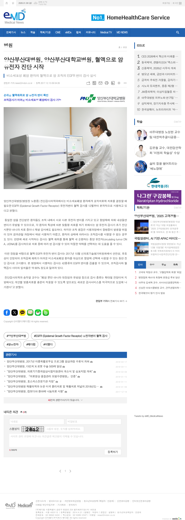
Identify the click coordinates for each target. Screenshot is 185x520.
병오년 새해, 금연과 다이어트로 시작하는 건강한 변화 (159, 74)
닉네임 (14, 421)
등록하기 (113, 452)
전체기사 (11, 32)
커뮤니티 (90, 32)
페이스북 (7, 312)
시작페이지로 (7, 3)
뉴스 (23, 32)
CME (57, 32)
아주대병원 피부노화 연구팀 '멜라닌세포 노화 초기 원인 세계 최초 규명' (159, 98)
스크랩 (113, 83)
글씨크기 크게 (119, 83)
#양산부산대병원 (16, 336)
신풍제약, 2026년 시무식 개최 (158, 68)
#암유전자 (12, 344)
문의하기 (73, 505)
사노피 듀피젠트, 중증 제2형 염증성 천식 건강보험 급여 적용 (159, 86)
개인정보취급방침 (72, 501)
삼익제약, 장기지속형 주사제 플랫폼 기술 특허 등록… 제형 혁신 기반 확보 (159, 103)
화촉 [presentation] (175, 264)
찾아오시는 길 (55, 501)
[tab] (140, 265)
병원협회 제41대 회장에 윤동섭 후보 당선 (159, 277)
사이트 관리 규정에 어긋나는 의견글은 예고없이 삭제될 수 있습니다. (47, 436)
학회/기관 (45, 32)
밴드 (46, 312)
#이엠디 (48, 344)
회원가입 (166, 3)
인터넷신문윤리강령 (141, 501)
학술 (32, 32)
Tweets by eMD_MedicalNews (148, 416)
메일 (100, 83)
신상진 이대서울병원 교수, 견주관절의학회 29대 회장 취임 (160, 287)
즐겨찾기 (13, 3)
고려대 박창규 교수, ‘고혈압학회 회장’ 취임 (160, 272)
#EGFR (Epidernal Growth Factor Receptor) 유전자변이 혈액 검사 (70, 336)
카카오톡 (22, 312)
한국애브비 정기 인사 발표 (152, 293)
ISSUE (141, 45)
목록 (94, 83)
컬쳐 (78, 32)
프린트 (106, 83)
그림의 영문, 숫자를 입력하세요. (63, 429)
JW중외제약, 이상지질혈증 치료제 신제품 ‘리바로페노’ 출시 (159, 92)
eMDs (68, 32)
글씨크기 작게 (125, 83)
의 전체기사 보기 (110, 301)
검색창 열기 (177, 32)
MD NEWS (122, 32)
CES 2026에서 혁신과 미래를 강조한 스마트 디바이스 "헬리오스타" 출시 (159, 56)
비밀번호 (72, 421)
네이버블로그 (30, 312)
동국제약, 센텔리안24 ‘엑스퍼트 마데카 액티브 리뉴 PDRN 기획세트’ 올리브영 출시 (159, 62)
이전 (60, 471)
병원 (125, 47)
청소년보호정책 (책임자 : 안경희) (99, 501)
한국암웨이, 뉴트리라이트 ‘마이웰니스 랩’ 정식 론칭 (159, 109)
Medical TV (106, 32)
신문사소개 (41, 501)
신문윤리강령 (123, 501)
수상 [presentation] (152, 264)
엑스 (14, 312)
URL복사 (88, 83)
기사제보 (61, 505)
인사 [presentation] (140, 264)
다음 (70, 471)
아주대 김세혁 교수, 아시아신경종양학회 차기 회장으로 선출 (160, 282)
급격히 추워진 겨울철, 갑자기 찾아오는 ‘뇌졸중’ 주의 (159, 80)
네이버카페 (38, 312)
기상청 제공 (42, 4)
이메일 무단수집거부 (45, 505)
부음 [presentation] (163, 264)
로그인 (175, 3)
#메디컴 (30, 344)
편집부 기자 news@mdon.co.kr (18, 82)
